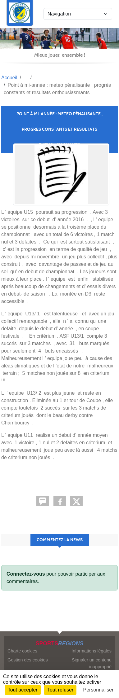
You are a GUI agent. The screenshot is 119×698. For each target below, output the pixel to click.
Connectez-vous (26, 574)
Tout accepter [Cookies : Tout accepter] (23, 689)
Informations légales (91, 650)
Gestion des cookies (27, 659)
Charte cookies (22, 650)
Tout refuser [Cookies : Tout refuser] (60, 689)
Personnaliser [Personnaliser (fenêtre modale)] (98, 689)
